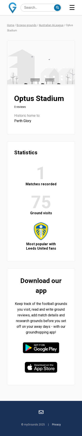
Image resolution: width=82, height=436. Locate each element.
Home (10, 25)
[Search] (57, 7)
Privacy (56, 424)
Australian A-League (51, 25)
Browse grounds (27, 25)
